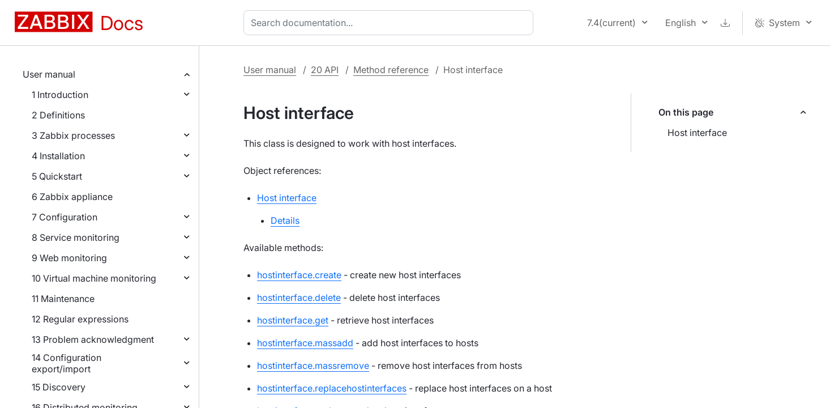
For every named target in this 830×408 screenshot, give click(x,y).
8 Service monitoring (75, 237)
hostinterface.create (299, 274)
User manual (49, 74)
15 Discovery (58, 387)
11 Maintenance (63, 298)
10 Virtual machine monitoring (94, 278)
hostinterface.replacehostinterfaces (332, 388)
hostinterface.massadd (305, 342)
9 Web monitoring (69, 258)
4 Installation (58, 156)
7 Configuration (64, 217)
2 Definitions (58, 115)
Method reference (391, 69)
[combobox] (390, 22)
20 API (325, 69)
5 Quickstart (57, 176)
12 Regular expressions (80, 319)
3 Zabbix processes (73, 135)
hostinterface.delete (299, 297)
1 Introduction (60, 94)
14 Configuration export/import (66, 363)
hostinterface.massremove (313, 365)
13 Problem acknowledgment (93, 339)
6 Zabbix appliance (72, 196)
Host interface (697, 132)
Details (285, 220)
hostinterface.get (292, 320)
